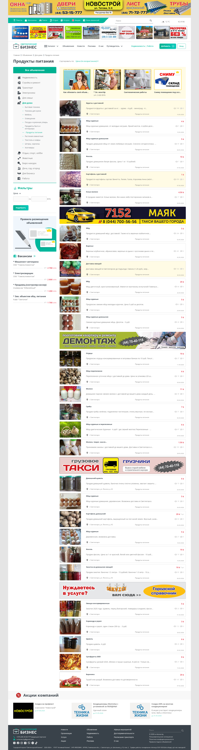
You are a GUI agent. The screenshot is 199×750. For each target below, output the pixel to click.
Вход (181, 46)
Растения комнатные (34, 136)
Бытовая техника (32, 107)
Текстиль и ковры (32, 140)
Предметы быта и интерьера (32, 127)
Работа (148, 46)
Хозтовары (29, 147)
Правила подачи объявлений (160, 742)
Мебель (28, 114)
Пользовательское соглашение (161, 737)
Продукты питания (34, 132)
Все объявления (35, 70)
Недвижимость (136, 46)
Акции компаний (41, 695)
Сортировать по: (67, 61)
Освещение (30, 118)
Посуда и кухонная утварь (36, 122)
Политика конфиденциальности (161, 739)
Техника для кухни (33, 111)
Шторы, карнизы (32, 144)
